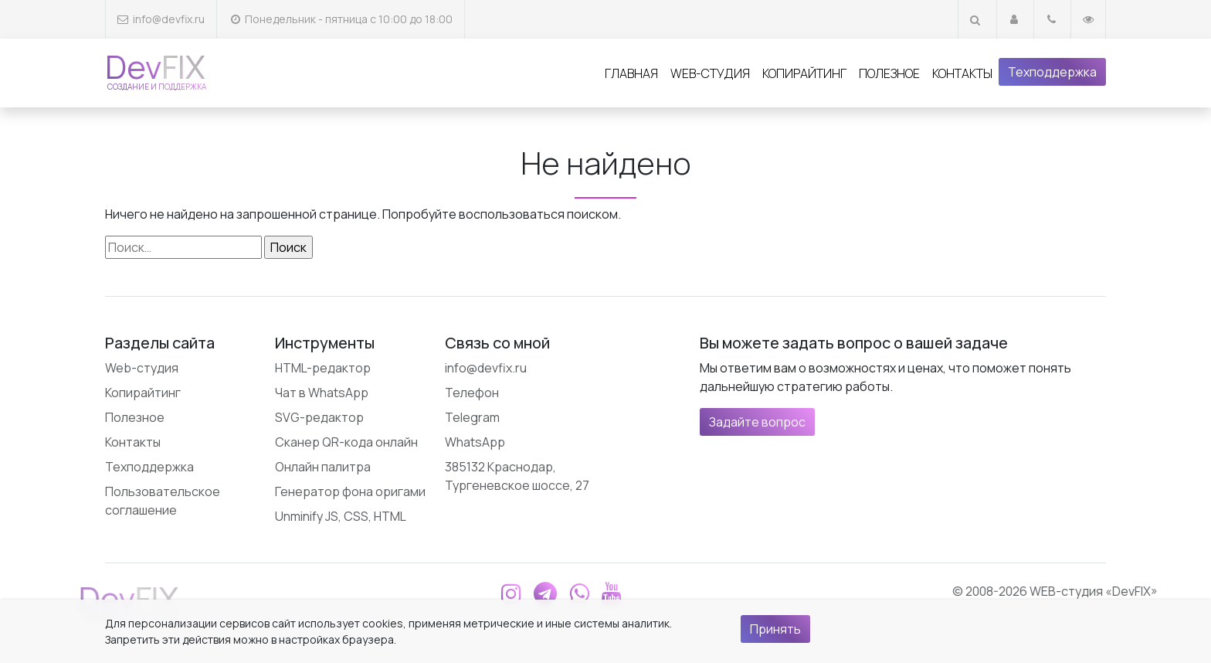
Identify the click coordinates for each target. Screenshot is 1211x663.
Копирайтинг (804, 73)
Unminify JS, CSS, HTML (340, 516)
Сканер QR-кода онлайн (346, 442)
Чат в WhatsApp (321, 392)
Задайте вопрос (757, 421)
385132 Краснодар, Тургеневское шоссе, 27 (517, 476)
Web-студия (710, 73)
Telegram (472, 417)
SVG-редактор (319, 417)
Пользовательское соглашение (162, 500)
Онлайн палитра (323, 466)
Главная (631, 73)
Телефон (472, 392)
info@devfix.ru (169, 19)
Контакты (962, 73)
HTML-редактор (323, 367)
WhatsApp (475, 442)
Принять (775, 629)
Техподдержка (1052, 71)
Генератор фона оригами (350, 491)
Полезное (889, 73)
